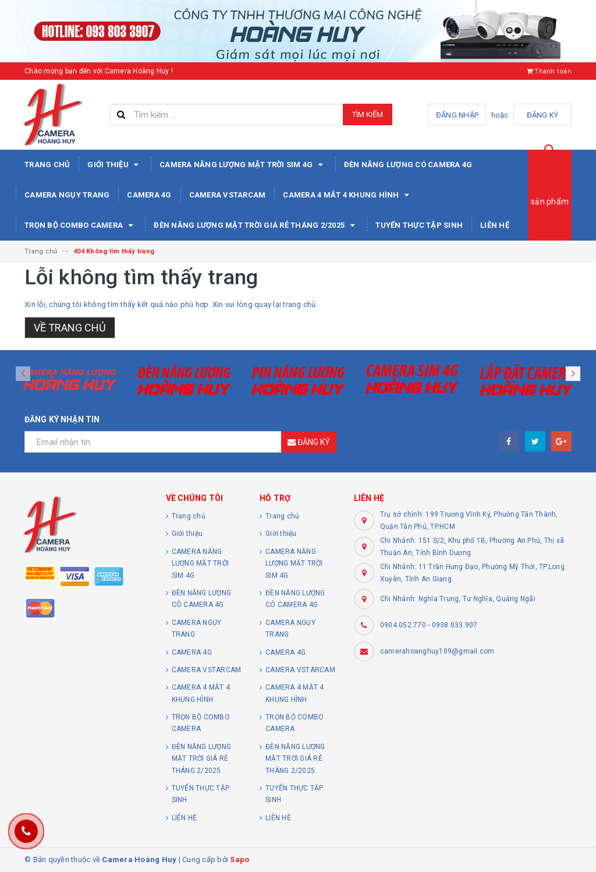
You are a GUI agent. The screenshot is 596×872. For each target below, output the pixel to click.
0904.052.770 (403, 625)
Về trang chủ (70, 328)
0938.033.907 (455, 625)
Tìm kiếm (367, 114)
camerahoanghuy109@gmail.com (437, 651)
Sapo (239, 859)
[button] (573, 373)
